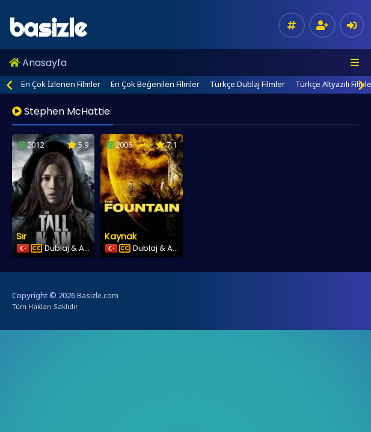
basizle (48, 28)
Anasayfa (38, 63)
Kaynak (120, 236)
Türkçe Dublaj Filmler (247, 84)
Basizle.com (97, 295)
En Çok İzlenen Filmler (60, 84)
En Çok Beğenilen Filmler (155, 84)
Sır (21, 236)
